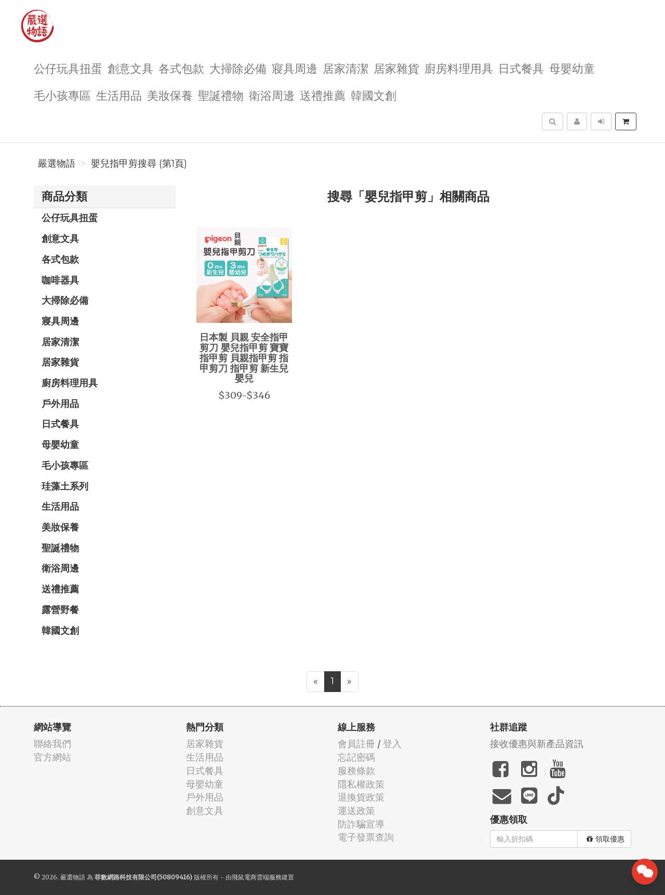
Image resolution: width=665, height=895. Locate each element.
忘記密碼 (356, 757)
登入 (392, 744)
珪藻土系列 (65, 486)
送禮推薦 (322, 95)
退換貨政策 (361, 797)
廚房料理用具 (458, 68)
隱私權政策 (361, 784)
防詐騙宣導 (361, 824)
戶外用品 (60, 403)
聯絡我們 (52, 744)
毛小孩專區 (62, 95)
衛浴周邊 (272, 95)
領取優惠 (605, 839)
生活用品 (119, 95)
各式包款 (181, 68)
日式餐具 (521, 68)
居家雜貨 (396, 68)
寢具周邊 (294, 68)
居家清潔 (345, 68)
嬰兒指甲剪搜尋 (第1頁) (139, 163)
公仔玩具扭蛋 (68, 68)
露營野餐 (60, 609)
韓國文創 (373, 95)
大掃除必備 (238, 68)
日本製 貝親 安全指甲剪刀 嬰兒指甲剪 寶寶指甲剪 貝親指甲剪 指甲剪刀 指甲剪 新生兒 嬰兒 (244, 357)
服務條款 (356, 771)
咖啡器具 (60, 280)
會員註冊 (356, 744)
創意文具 (130, 68)
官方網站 (52, 757)
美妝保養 (170, 95)
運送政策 (356, 811)
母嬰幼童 (572, 68)
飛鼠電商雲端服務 (257, 877)
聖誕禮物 (221, 95)
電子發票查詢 (366, 837)
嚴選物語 (56, 163)
